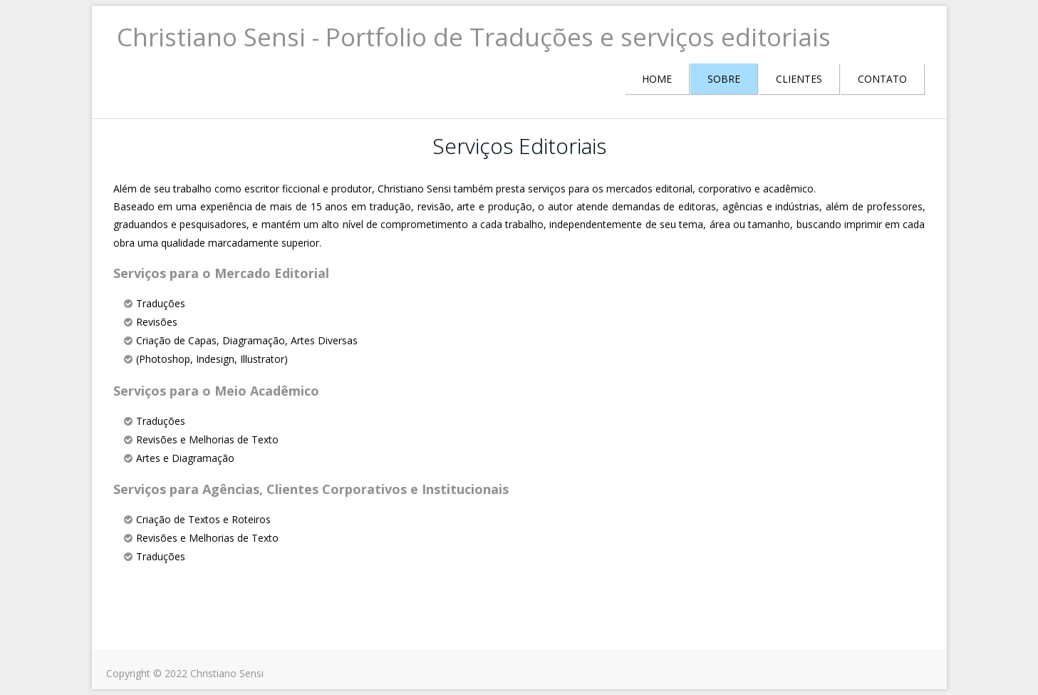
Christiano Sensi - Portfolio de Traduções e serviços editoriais (474, 36)
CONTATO (882, 79)
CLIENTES (799, 79)
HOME (657, 79)
